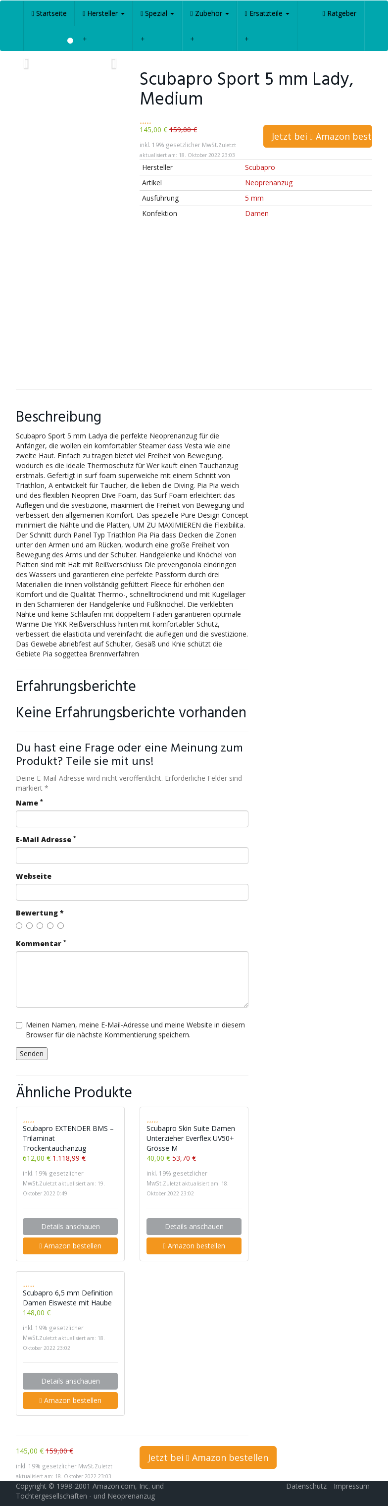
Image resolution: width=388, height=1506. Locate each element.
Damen (257, 213)
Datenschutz (306, 1486)
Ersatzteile (267, 13)
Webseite (33, 876)
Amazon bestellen (70, 1245)
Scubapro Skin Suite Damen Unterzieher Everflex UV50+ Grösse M (190, 1138)
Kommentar (41, 943)
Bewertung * (40, 912)
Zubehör (209, 13)
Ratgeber (339, 13)
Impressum (352, 1486)
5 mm (254, 198)
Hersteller (104, 13)
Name (29, 802)
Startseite (49, 13)
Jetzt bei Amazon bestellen (322, 136)
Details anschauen (70, 1226)
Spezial (157, 13)
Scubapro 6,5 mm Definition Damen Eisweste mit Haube (68, 1297)
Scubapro (260, 167)
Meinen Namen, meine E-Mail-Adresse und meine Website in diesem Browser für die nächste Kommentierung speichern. (130, 1029)
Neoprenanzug (268, 182)
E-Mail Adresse (46, 839)
